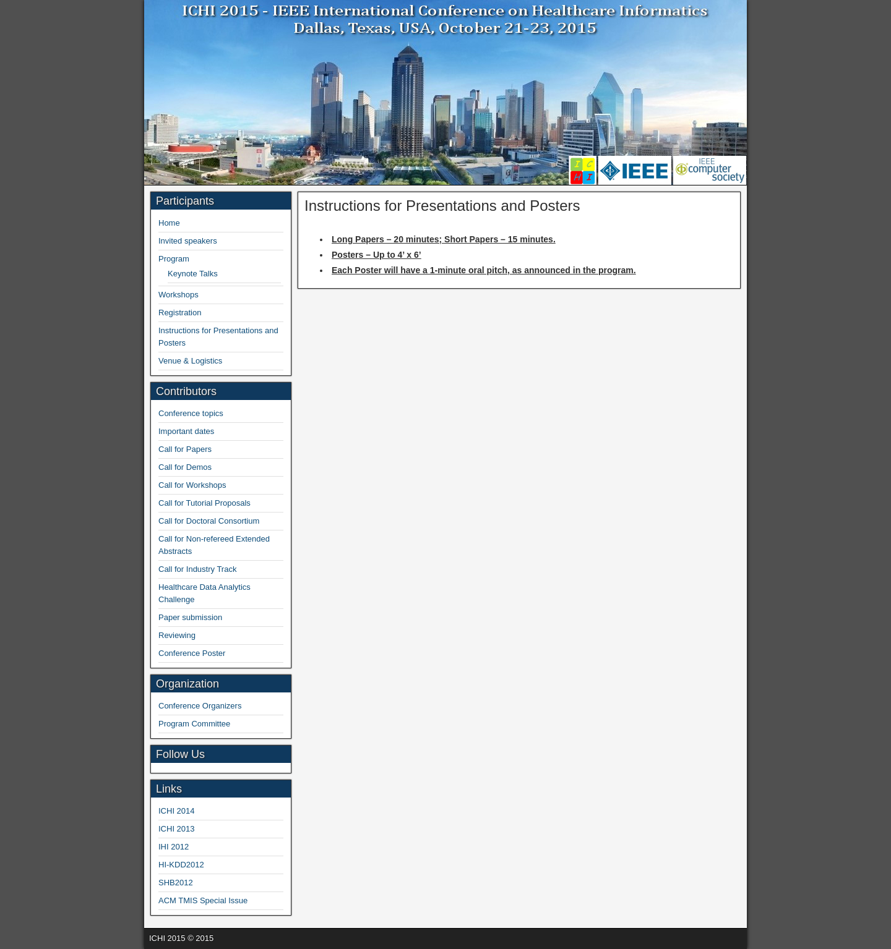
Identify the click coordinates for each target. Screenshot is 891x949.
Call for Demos (185, 467)
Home (169, 223)
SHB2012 (175, 882)
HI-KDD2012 (181, 864)
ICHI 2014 (176, 810)
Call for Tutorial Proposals (204, 503)
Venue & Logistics (190, 360)
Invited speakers (187, 240)
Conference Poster (191, 653)
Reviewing (177, 635)
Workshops (178, 294)
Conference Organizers (199, 705)
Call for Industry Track (197, 569)
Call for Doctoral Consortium (208, 521)
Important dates (186, 431)
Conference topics (190, 413)
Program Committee (194, 723)
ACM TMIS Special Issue (203, 900)
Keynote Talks (193, 273)
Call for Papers (185, 449)
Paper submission (190, 617)
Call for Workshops (192, 485)
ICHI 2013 (176, 828)
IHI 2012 (173, 846)
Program (173, 258)
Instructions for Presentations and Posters (442, 205)
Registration (179, 312)
